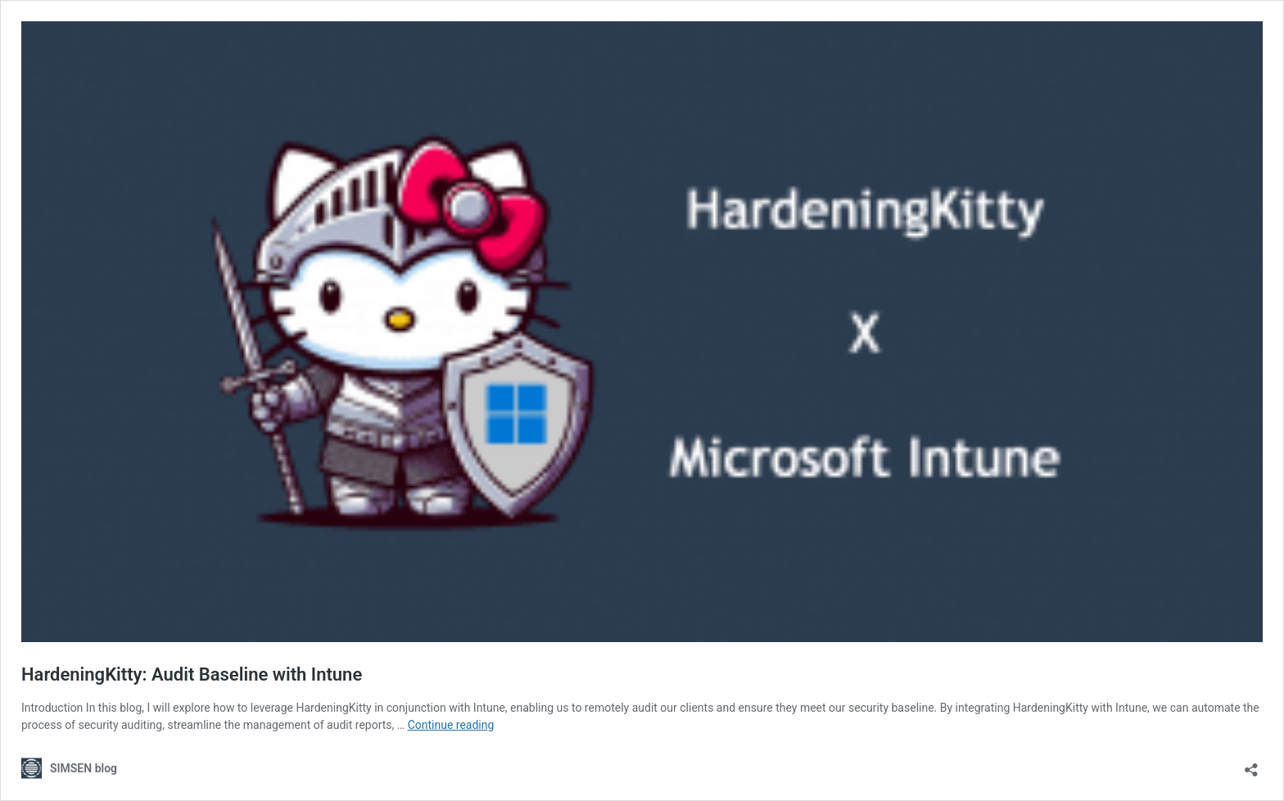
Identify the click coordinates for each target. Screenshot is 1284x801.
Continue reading (451, 724)
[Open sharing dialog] (1251, 764)
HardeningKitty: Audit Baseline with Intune (191, 674)
